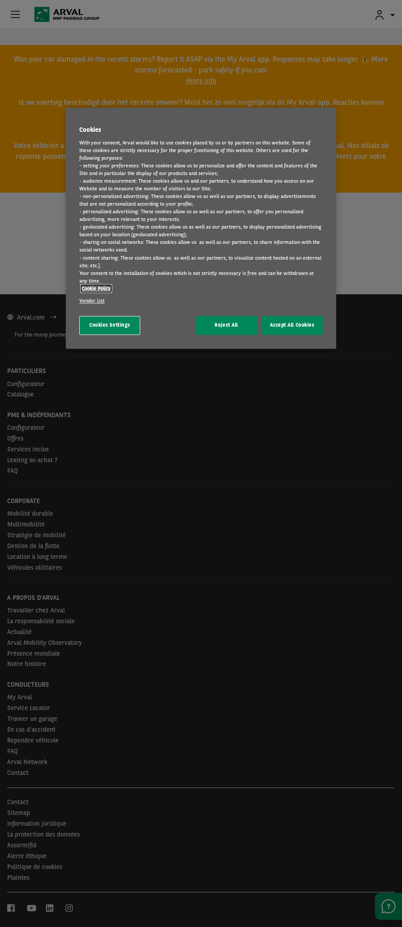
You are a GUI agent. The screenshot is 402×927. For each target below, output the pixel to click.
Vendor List (92, 300)
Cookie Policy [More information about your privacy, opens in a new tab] (96, 288)
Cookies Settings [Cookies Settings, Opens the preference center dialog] (109, 325)
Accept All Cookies (292, 325)
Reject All (226, 325)
